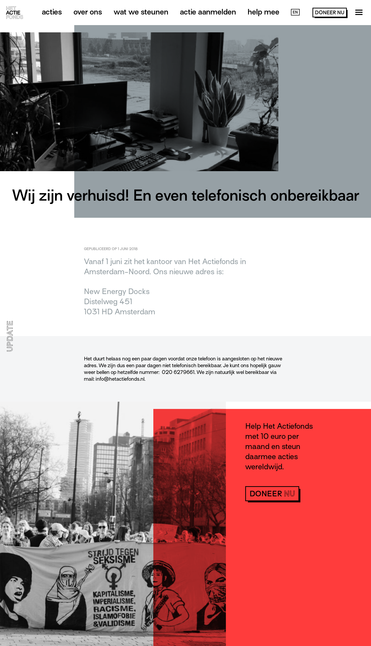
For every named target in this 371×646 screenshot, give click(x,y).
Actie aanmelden (208, 11)
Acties (52, 11)
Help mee (263, 11)
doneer (329, 12)
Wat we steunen (141, 11)
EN (295, 12)
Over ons (88, 11)
